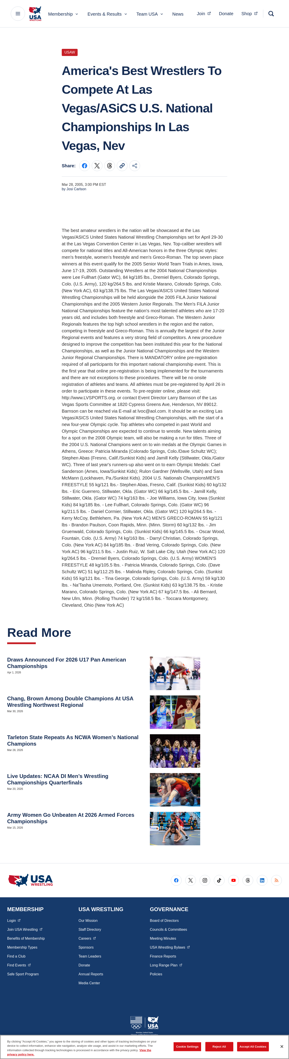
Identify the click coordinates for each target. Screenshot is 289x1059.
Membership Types (22, 947)
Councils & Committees (168, 929)
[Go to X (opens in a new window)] (190, 880)
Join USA (24, 929)
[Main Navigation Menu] (18, 13)
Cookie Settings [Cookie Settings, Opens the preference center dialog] (187, 1046)
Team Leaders (90, 956)
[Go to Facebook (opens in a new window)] (176, 880)
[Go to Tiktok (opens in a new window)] (219, 880)
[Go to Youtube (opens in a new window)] (233, 880)
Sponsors (86, 947)
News (177, 14)
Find (19, 965)
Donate (226, 13)
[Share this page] (134, 165)
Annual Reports (91, 974)
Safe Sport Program (23, 974)
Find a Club (16, 956)
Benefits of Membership (26, 938)
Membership (63, 14)
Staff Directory (90, 929)
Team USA (150, 14)
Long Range (166, 965)
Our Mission (88, 920)
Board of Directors (164, 920)
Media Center (89, 983)
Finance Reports (163, 956)
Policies (156, 974)
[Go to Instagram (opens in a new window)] (205, 880)
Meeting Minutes (163, 938)
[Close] (282, 1046)
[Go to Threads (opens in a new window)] (247, 880)
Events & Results (107, 14)
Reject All (219, 1046)
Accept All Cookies (253, 1046)
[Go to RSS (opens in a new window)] (276, 880)
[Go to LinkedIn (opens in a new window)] (262, 880)
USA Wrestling (170, 947)
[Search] (271, 13)
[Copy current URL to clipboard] (122, 165)
